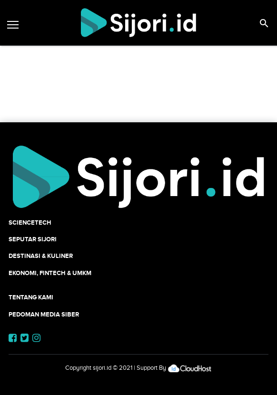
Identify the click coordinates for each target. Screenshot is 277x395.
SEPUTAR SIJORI (33, 239)
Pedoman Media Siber (44, 314)
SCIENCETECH (30, 222)
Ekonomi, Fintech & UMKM (50, 272)
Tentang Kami (31, 297)
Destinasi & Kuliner (41, 255)
